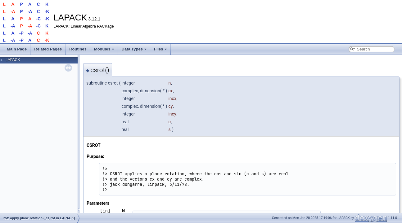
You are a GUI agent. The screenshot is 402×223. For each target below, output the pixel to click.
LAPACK (13, 60)
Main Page (17, 49)
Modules (104, 49)
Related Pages (48, 49)
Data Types (134, 49)
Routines (78, 49)
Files (160, 49)
